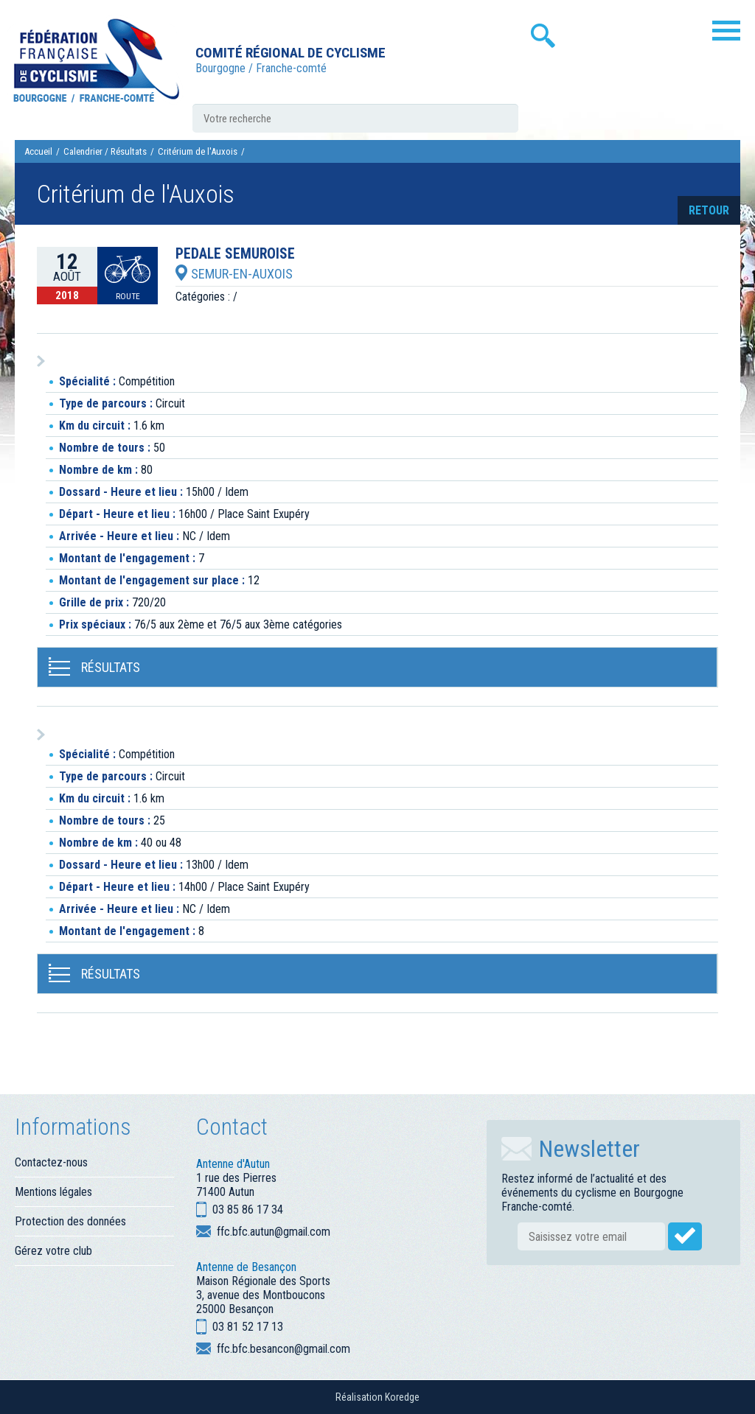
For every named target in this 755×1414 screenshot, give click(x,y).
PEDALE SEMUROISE (235, 254)
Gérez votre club (53, 1251)
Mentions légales (53, 1192)
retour (709, 210)
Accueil (38, 151)
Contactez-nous (51, 1162)
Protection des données (70, 1221)
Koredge (402, 1397)
